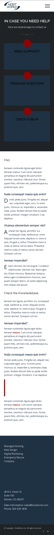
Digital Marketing (13, 453)
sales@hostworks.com (36, 505)
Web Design (10, 449)
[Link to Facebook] (43, 531)
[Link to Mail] (48, 531)
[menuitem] (46, 6)
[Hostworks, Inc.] (22, 6)
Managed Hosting (13, 446)
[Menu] (46, 6)
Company (9, 461)
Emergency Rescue (14, 457)
